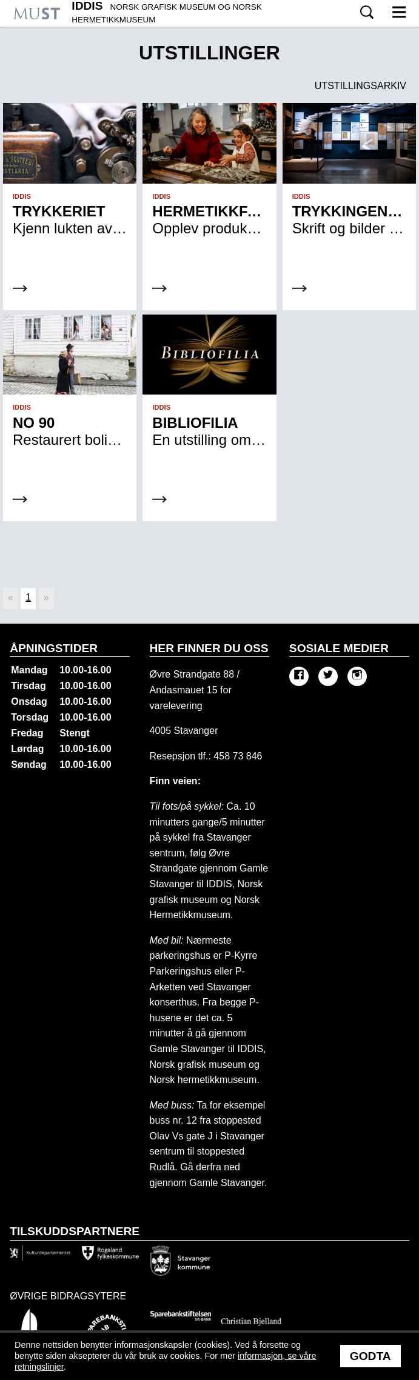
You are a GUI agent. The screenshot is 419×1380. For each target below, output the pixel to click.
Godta (370, 1356)
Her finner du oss (209, 648)
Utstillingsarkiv (360, 86)
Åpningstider (54, 648)
